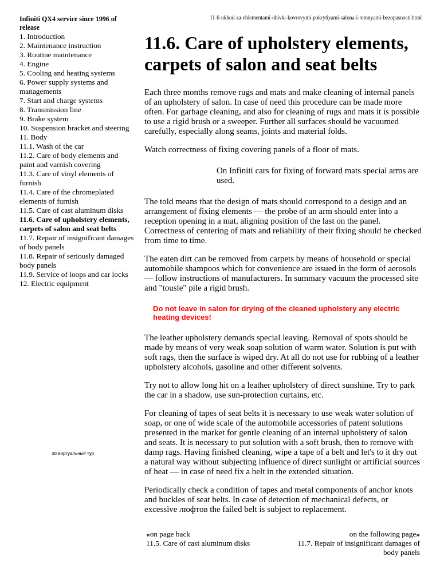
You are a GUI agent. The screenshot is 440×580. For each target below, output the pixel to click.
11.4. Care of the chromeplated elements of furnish (66, 196)
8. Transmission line (50, 109)
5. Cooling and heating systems (67, 73)
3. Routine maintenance (55, 54)
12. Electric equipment (54, 283)
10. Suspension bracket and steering (74, 128)
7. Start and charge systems (61, 100)
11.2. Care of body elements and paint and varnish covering (68, 160)
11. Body (33, 137)
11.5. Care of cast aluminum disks (71, 210)
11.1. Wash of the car (51, 146)
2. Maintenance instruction (60, 45)
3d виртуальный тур (73, 453)
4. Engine (34, 63)
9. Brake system (44, 118)
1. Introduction (42, 36)
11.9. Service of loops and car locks (73, 274)
